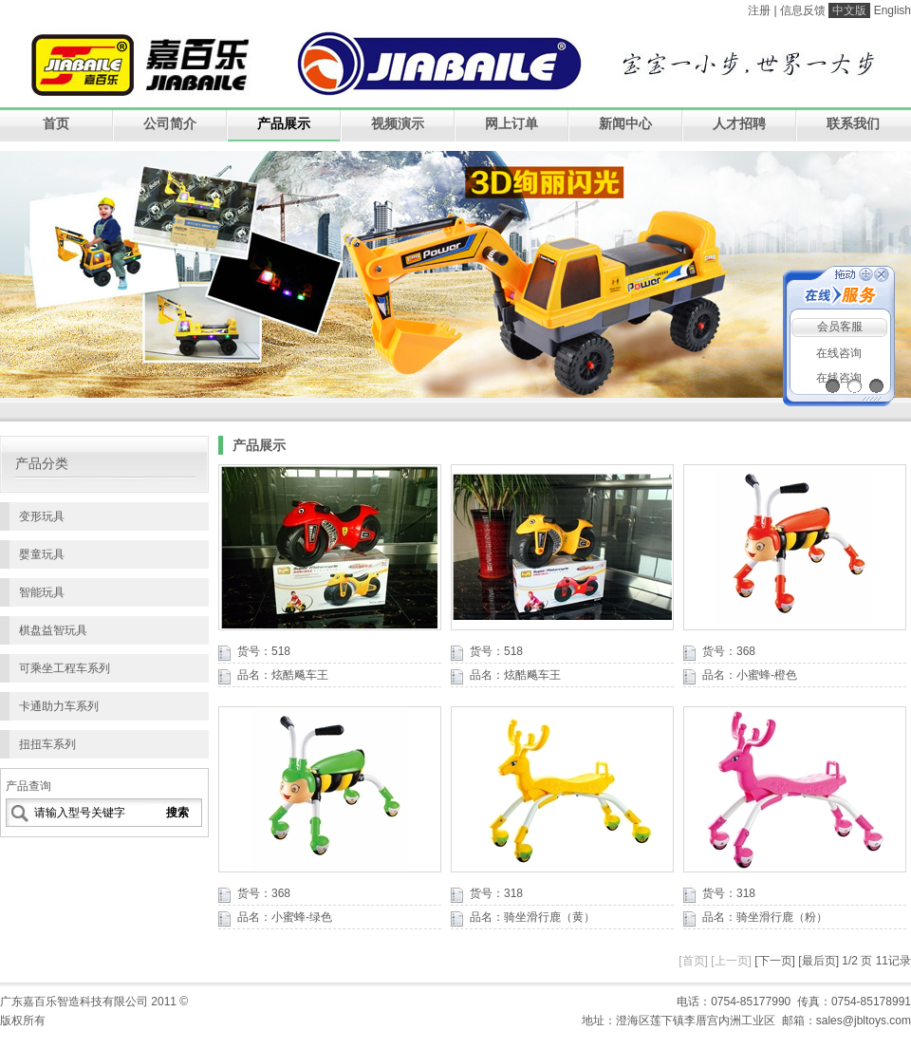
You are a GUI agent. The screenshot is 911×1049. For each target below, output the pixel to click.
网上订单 (511, 123)
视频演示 (397, 123)
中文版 (849, 10)
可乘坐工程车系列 (64, 668)
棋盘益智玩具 (53, 630)
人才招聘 (739, 123)
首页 (56, 123)
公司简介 (169, 123)
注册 (759, 10)
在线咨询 (839, 353)
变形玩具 (42, 516)
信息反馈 (803, 10)
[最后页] (818, 960)
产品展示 (283, 123)
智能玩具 (42, 592)
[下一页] (774, 960)
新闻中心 (625, 123)
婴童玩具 (42, 554)
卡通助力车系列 (59, 706)
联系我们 (853, 123)
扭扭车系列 (47, 744)
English (892, 10)
